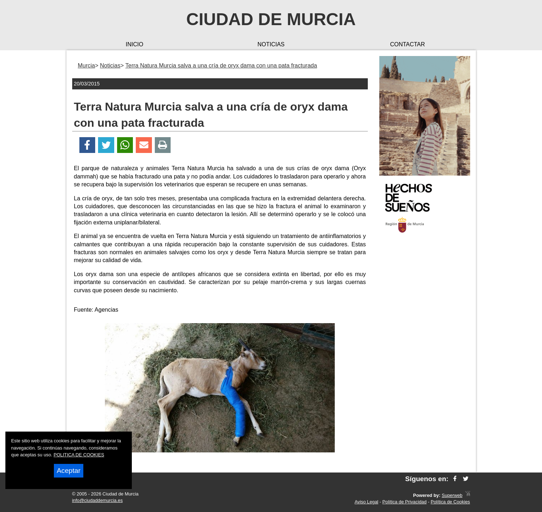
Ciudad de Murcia (271, 19)
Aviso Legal (366, 501)
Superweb (452, 495)
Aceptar (68, 470)
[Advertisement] (424, 353)
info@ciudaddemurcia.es (97, 500)
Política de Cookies (450, 501)
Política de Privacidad (405, 501)
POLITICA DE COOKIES (79, 454)
